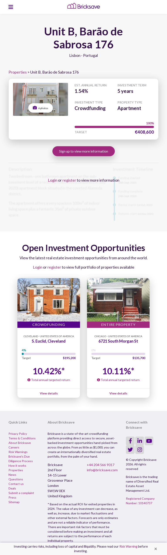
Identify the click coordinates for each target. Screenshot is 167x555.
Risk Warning (128, 546)
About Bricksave (19, 443)
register (69, 180)
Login (52, 180)
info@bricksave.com (102, 470)
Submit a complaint (21, 493)
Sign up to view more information (83, 151)
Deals (12, 488)
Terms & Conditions (22, 438)
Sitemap (14, 502)
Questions (15, 479)
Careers (13, 447)
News (12, 474)
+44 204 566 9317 (100, 465)
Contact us (16, 484)
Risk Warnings (18, 452)
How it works (17, 465)
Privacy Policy (17, 433)
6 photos (40, 108)
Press (12, 497)
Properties (17, 72)
